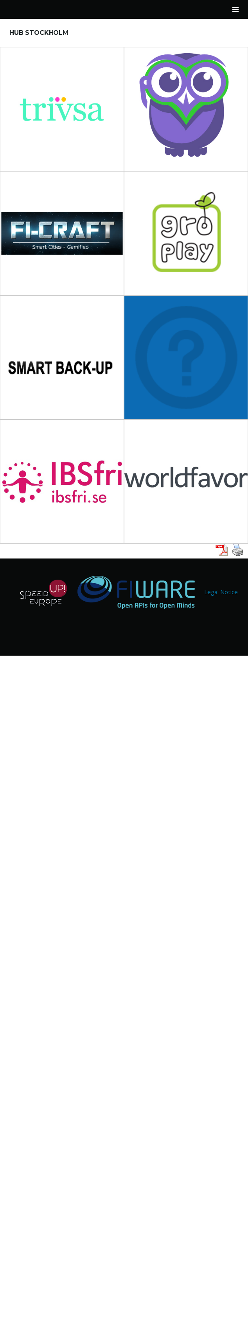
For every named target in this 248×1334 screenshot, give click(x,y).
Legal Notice (221, 592)
